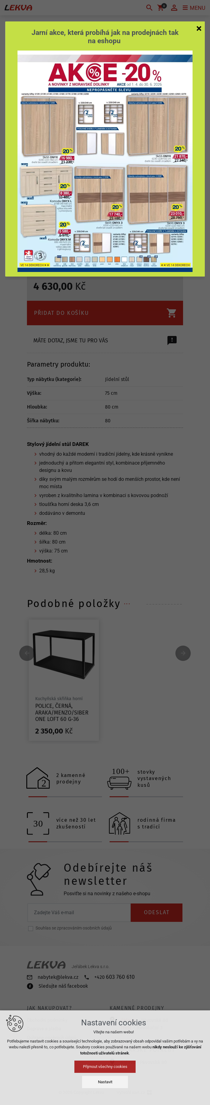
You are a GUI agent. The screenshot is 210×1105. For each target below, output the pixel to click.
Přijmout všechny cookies (105, 1066)
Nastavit (105, 1082)
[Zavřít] (199, 28)
